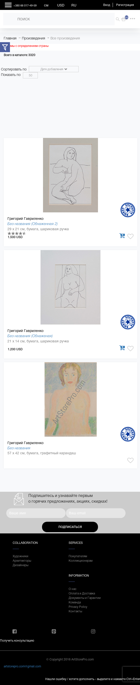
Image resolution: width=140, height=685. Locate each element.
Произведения (33, 38)
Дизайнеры (20, 565)
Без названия (18, 448)
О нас (72, 589)
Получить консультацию (17, 640)
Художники (20, 556)
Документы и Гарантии (85, 598)
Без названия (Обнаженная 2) (32, 224)
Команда (75, 602)
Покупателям (78, 556)
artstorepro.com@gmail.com (22, 666)
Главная (10, 38)
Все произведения (65, 38)
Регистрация (125, 5)
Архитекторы (22, 560)
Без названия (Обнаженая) (30, 336)
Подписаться (70, 527)
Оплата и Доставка (82, 593)
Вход (106, 5)
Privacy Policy (78, 607)
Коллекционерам (81, 560)
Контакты (75, 611)
